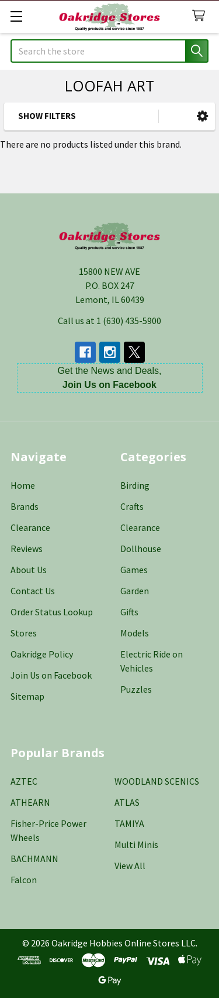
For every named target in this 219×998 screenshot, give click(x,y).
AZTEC (24, 781)
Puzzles (136, 689)
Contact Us (33, 591)
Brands (25, 506)
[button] (202, 116)
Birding (135, 485)
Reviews (27, 548)
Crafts (132, 506)
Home (23, 485)
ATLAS (127, 802)
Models (134, 633)
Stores (24, 633)
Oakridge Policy (42, 654)
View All (129, 865)
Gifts (129, 612)
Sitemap (27, 696)
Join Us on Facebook (51, 675)
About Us (29, 569)
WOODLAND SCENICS (156, 781)
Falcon (24, 879)
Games (134, 569)
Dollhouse (140, 548)
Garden (134, 591)
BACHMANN (34, 858)
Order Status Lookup (52, 612)
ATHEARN (30, 802)
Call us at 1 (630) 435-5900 (109, 320)
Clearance (30, 527)
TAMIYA (129, 823)
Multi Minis (136, 844)
